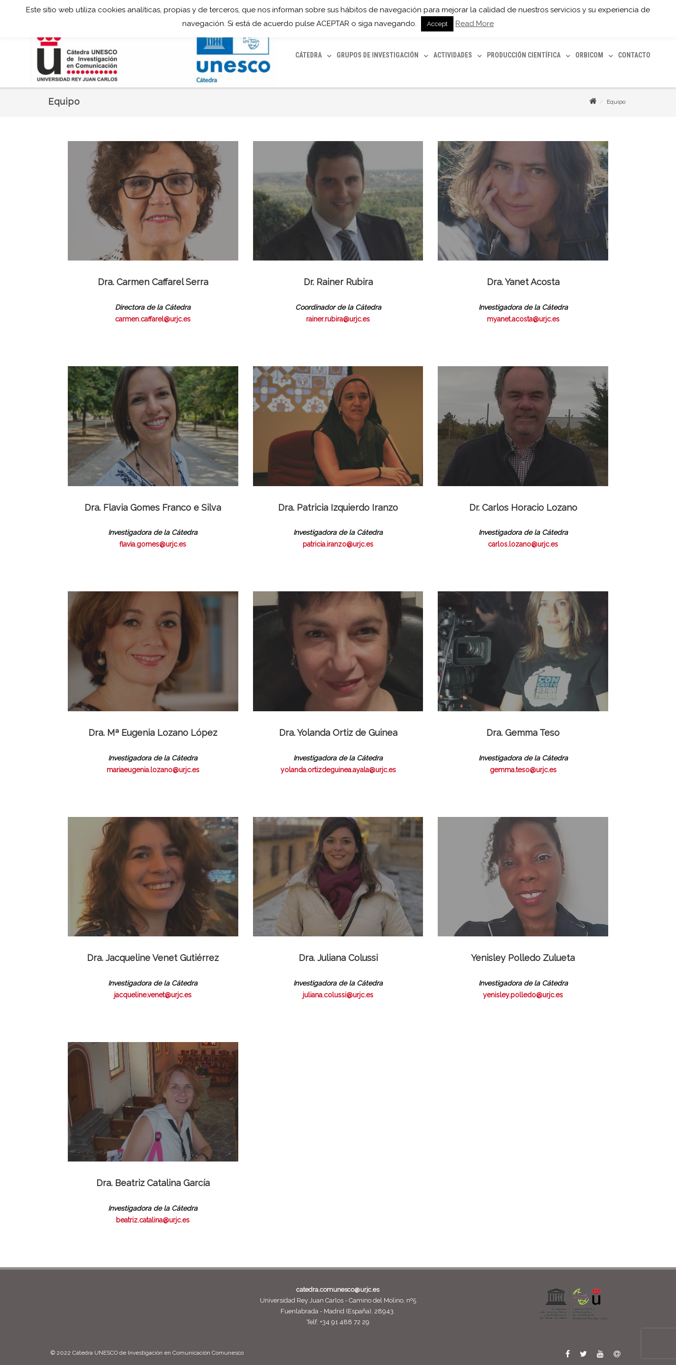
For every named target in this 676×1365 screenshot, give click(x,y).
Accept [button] (437, 24)
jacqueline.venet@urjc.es (153, 995)
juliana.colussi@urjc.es (338, 995)
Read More (474, 24)
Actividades (452, 55)
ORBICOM (589, 55)
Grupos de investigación (378, 55)
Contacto (634, 55)
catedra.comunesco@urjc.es (337, 1289)
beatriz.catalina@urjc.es (153, 1220)
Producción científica (524, 55)
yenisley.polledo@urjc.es (523, 995)
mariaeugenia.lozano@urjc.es (153, 770)
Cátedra (308, 55)
